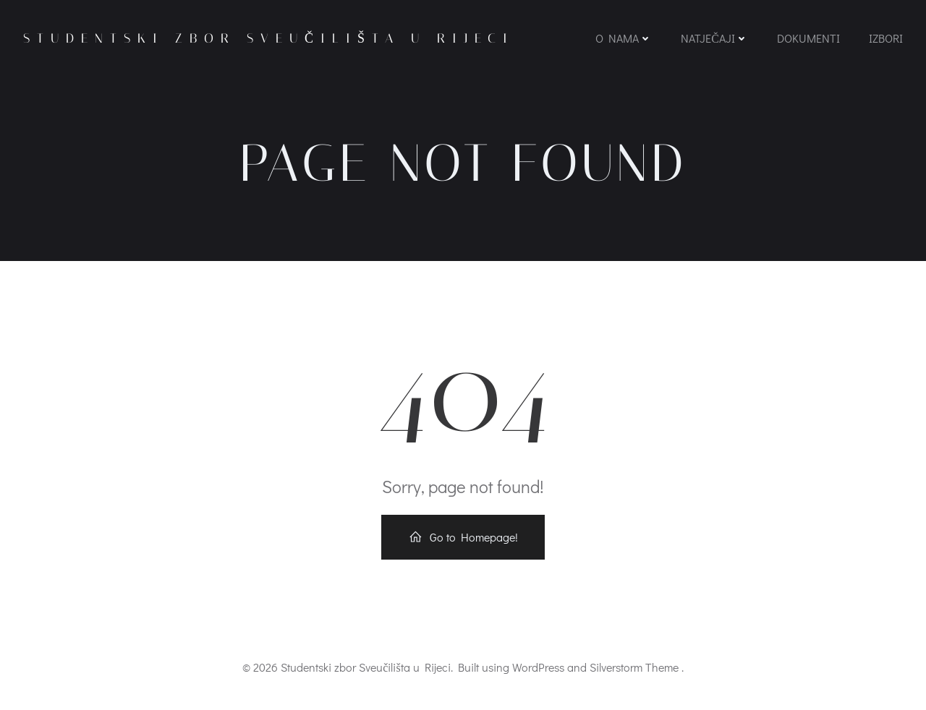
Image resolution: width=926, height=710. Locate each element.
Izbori (886, 38)
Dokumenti (808, 38)
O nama (623, 38)
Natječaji (714, 38)
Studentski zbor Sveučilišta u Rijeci (268, 38)
